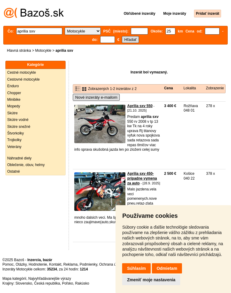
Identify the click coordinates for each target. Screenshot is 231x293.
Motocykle (43, 50)
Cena (168, 88)
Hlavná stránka (19, 50)
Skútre (12, 113)
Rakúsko (82, 283)
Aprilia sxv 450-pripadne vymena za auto (142, 178)
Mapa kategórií (14, 278)
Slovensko (23, 283)
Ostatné (13, 171)
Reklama (70, 264)
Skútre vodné (18, 120)
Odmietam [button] (167, 268)
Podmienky (88, 264)
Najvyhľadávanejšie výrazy (49, 278)
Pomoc (8, 264)
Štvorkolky (15, 133)
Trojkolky (14, 140)
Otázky (21, 264)
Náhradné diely (19, 158)
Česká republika (47, 283)
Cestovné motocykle (23, 79)
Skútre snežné (18, 127)
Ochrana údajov (112, 264)
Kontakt (55, 264)
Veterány (14, 147)
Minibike (13, 99)
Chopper (14, 93)
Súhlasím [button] (136, 268)
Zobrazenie (215, 88)
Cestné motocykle (21, 72)
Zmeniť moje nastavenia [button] (151, 279)
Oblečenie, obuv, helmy (26, 165)
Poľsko (67, 283)
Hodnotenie (38, 264)
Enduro (13, 86)
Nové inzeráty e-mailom (96, 97)
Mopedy (13, 106)
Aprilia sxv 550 (139, 106)
